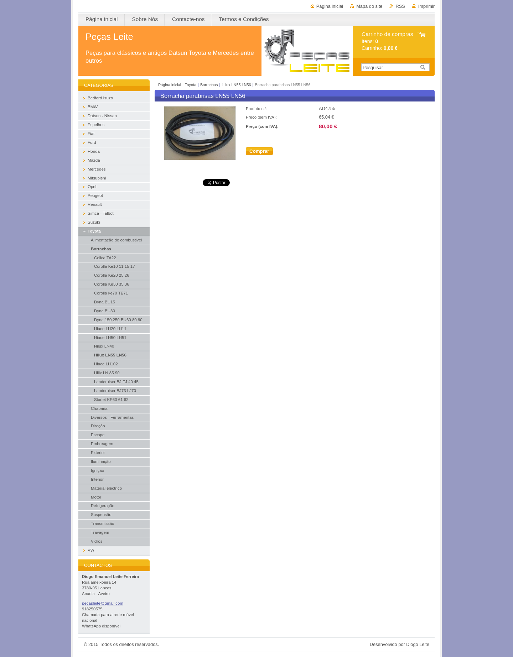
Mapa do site (369, 6)
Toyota (190, 85)
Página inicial (329, 6)
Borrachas (209, 85)
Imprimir (426, 6)
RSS (400, 6)
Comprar (259, 151)
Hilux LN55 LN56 (236, 85)
